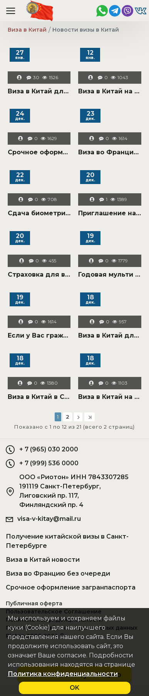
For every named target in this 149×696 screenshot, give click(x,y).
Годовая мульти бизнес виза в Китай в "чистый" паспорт (109, 274)
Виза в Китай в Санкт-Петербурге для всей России (39, 396)
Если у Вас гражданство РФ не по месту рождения (39, 335)
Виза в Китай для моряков (39, 91)
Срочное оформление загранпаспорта (39, 152)
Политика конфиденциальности (63, 673)
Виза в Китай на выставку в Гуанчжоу (109, 91)
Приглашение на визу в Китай (109, 213)
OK (74, 687)
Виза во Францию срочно (109, 152)
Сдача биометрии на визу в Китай (39, 213)
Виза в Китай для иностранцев (109, 335)
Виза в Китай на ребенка (109, 396)
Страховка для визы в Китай (39, 274)
